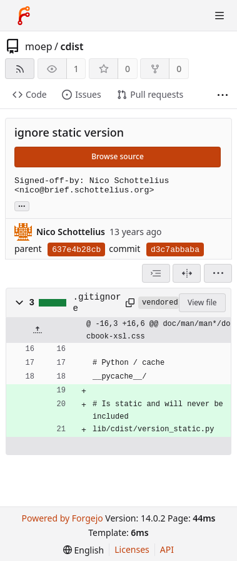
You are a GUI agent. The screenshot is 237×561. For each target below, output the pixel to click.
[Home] (23, 15)
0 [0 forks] (178, 69)
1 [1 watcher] (76, 69)
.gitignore (97, 302)
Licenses (131, 549)
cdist (71, 46)
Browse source (117, 156)
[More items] (222, 94)
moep (39, 46)
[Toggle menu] (219, 15)
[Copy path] (129, 303)
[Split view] (187, 273)
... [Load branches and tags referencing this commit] (22, 205)
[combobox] (156, 273)
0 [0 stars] (127, 69)
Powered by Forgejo (62, 518)
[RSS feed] (19, 68)
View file (202, 302)
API (167, 549)
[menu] (218, 273)
